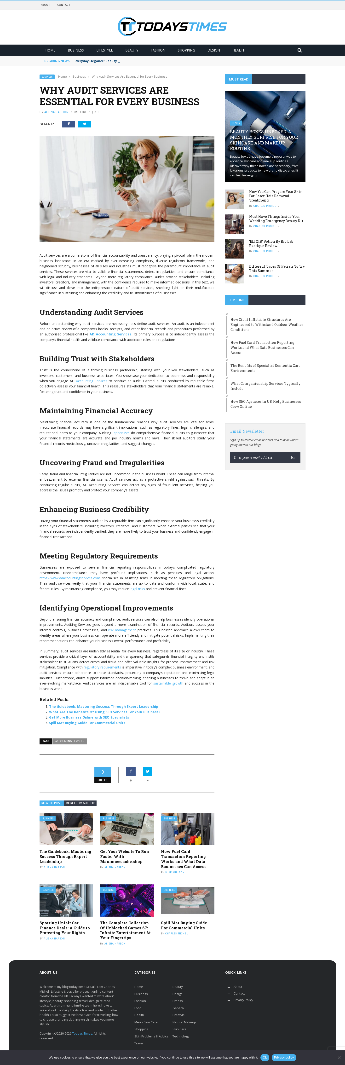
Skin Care (179, 1029)
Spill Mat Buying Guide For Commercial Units (87, 722)
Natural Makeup (184, 1022)
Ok (265, 1057)
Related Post (51, 803)
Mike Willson (174, 872)
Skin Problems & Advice (151, 1036)
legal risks (137, 589)
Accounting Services (91, 381)
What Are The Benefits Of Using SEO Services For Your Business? (104, 712)
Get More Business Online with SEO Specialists (89, 717)
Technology (180, 1036)
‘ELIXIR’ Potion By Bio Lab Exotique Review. (271, 243)
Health (238, 50)
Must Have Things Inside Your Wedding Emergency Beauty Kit (276, 218)
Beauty (131, 50)
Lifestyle (104, 50)
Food (138, 1008)
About (45, 4)
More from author (80, 803)
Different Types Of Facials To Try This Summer (277, 268)
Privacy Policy (243, 1000)
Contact (63, 4)
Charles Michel (176, 933)
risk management (122, 630)
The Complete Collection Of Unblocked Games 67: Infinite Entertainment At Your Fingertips (125, 930)
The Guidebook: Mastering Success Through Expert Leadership (103, 706)
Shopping (186, 50)
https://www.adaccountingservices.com (70, 578)
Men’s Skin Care (146, 1022)
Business (76, 50)
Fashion (158, 50)
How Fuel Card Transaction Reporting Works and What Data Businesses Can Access (184, 859)
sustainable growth (168, 683)
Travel (139, 1043)
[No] (339, 1057)
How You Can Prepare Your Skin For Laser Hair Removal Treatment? (276, 195)
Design (213, 50)
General (178, 1008)
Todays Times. (82, 1033)
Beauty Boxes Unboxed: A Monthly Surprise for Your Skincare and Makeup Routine (264, 140)
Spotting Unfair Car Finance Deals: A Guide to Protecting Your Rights (65, 927)
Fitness (177, 1001)
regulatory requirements (102, 667)
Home (50, 50)
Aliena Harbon (56, 112)
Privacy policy (284, 1057)
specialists (122, 433)
